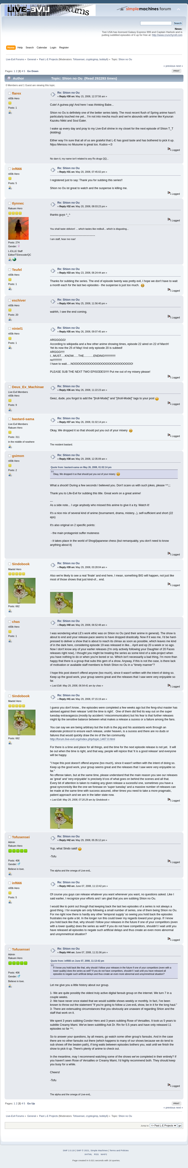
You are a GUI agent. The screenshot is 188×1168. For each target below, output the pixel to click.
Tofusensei (78, 59)
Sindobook (21, 564)
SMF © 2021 (82, 1150)
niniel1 (17, 328)
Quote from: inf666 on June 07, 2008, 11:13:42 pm (77, 961)
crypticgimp (92, 59)
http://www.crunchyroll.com (167, 35)
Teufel (17, 270)
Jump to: (145, 1125)
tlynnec (18, 203)
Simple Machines (99, 1150)
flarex (16, 93)
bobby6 (103, 59)
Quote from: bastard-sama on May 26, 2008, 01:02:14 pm (81, 467)
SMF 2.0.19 (69, 1150)
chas (16, 622)
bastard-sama (23, 419)
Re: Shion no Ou (68, 92)
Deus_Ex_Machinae (28, 387)
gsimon (18, 456)
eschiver (19, 300)
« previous (169, 66)
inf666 (17, 169)
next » (179, 66)
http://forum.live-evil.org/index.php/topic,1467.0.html (82, 739)
